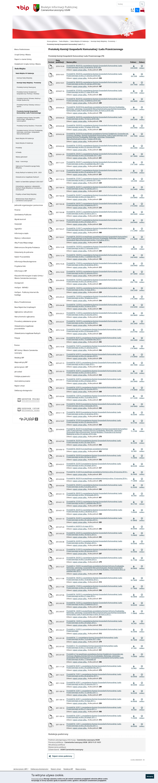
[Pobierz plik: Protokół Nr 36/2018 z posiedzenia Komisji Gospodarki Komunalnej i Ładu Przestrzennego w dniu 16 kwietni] (133, 100)
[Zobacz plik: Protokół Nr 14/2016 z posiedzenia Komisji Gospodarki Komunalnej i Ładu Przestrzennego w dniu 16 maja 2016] (142, 289)
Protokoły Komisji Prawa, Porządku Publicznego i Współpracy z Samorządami (28, 119)
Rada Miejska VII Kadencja (80, 41)
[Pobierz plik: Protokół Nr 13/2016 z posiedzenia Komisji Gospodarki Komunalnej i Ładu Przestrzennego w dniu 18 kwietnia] (133, 297)
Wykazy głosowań (21, 157)
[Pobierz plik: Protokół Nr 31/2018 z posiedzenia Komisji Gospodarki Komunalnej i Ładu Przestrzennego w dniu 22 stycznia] (133, 147)
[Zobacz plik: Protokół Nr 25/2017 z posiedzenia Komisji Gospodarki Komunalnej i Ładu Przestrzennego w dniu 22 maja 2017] (142, 196)
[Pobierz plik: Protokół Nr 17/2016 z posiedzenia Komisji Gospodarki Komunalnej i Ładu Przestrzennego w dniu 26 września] (133, 264)
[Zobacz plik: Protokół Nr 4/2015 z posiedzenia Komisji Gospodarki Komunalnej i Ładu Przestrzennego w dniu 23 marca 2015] (142, 372)
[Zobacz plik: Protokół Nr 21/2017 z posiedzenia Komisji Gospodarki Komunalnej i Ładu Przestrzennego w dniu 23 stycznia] (142, 229)
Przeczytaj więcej (37, 779)
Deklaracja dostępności (23, 390)
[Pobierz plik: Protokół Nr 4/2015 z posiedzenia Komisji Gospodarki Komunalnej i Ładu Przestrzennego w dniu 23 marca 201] (133, 372)
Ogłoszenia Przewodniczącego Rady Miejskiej (28, 167)
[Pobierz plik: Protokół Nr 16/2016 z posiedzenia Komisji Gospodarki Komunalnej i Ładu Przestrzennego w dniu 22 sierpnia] (133, 273)
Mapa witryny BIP (21, 362)
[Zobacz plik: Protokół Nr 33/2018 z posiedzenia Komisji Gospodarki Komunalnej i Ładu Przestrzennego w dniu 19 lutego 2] (142, 127)
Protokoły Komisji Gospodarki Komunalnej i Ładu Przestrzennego (29, 112)
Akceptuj (150, 777)
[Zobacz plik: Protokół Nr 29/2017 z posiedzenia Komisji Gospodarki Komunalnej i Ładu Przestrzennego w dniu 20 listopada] (142, 155)
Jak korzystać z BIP (21, 367)
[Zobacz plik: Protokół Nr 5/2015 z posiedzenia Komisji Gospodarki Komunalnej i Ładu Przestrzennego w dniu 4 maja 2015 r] (142, 364)
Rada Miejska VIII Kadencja (25, 138)
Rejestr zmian (20, 386)
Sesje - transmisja (22, 161)
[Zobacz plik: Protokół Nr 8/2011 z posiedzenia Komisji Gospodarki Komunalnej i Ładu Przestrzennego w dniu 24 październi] (142, 667)
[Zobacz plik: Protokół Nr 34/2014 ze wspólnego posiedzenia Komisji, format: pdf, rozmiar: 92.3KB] (142, 450)
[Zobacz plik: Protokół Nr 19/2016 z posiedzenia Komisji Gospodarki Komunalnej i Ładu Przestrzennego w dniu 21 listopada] (142, 248)
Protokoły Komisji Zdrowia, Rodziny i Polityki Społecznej (29, 99)
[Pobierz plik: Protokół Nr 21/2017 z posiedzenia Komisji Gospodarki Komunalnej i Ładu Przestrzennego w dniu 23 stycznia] (133, 229)
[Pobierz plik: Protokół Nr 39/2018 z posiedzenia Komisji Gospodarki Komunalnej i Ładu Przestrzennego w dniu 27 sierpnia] (133, 75)
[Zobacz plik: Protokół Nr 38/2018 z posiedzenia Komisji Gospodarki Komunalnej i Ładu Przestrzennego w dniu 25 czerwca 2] (142, 83)
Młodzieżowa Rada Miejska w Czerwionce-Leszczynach (25, 199)
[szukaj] (142, 4)
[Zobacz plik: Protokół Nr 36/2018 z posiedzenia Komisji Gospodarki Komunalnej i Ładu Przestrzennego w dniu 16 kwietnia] (142, 100)
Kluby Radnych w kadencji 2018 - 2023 (29, 172)
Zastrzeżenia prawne (22, 381)
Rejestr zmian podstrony (62, 756)
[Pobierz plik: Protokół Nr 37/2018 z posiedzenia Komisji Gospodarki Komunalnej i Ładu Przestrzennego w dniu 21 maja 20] (133, 92)
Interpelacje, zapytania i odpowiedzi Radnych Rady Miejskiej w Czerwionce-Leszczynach (29, 188)
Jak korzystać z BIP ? (21, 769)
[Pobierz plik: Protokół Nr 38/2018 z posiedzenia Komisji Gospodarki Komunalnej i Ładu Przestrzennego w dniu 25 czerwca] (133, 83)
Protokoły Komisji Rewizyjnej (26, 87)
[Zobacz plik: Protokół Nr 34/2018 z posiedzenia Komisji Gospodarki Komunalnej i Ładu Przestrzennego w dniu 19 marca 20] (142, 118)
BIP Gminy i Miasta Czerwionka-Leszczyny (26, 351)
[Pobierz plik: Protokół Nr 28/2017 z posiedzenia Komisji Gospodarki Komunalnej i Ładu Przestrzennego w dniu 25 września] (133, 171)
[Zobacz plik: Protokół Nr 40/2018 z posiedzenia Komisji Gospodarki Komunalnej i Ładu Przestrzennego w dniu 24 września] (142, 67)
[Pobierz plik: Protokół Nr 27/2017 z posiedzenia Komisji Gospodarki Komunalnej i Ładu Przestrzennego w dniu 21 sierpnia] (133, 180)
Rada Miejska (63, 41)
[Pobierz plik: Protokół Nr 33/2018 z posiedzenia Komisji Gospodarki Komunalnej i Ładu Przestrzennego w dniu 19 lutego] (133, 127)
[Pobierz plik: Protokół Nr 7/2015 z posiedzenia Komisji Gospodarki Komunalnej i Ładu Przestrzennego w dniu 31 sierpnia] (133, 347)
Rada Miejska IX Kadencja (24, 143)
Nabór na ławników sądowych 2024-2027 (29, 182)
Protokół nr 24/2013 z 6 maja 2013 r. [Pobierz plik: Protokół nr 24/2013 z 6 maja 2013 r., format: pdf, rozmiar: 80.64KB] (80, 526)
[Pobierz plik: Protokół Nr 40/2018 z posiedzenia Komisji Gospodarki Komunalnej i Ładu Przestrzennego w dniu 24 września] (133, 67)
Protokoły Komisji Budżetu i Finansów (29, 126)
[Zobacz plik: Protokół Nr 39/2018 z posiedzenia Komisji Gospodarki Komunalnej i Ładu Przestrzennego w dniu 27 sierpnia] (142, 75)
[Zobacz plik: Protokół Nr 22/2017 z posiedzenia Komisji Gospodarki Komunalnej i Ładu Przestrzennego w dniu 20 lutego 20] (142, 221)
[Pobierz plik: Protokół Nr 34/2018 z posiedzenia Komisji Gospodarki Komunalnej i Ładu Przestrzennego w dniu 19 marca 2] (133, 118)
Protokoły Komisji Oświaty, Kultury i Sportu (28, 105)
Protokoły (19, 148)
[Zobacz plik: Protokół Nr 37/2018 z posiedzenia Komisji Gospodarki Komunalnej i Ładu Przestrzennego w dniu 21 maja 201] (142, 92)
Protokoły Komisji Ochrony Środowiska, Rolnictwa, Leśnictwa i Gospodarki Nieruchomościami (30, 132)
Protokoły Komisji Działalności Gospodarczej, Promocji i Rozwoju (28, 93)
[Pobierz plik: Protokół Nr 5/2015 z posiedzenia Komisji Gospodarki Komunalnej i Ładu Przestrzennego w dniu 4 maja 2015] (133, 364)
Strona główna (52, 41)
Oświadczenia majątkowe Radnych (27, 177)
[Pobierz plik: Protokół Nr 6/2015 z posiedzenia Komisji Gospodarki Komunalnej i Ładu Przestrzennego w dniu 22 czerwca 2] (133, 355)
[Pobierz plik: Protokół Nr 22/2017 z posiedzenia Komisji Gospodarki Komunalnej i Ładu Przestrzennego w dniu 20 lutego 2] (133, 221)
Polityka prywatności (22, 376)
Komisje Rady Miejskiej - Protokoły (103, 41)
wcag (132, 10)
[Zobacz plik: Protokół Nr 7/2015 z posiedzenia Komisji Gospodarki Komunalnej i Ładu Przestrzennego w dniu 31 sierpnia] (142, 347)
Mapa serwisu (80, 769)
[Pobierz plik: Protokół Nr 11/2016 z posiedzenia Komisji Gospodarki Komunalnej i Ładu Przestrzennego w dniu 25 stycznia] (133, 314)
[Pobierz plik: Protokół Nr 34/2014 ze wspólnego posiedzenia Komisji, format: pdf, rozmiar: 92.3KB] (133, 450)
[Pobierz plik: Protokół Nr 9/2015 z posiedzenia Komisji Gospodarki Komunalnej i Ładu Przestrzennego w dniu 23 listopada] (133, 331)
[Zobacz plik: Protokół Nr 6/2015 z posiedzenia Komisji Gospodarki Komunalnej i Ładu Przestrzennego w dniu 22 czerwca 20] (142, 355)
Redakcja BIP (19, 358)
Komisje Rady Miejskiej (24, 78)
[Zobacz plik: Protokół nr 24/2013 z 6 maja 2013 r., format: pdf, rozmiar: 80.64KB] (142, 527)
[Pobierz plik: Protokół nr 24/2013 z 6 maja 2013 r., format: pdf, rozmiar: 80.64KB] (133, 527)
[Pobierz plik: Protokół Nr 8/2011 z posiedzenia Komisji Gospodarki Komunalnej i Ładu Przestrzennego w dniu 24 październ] (133, 667)
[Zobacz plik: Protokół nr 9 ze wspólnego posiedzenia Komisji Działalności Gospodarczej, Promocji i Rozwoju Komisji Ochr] (142, 655)
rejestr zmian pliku (80, 70)
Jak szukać (18, 372)
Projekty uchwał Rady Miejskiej (26, 194)
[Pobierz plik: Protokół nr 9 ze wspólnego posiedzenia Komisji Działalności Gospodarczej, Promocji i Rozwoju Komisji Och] (133, 655)
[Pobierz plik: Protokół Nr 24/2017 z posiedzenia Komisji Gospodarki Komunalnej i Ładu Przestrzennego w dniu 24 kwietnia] (133, 205)
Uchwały (18, 152)
